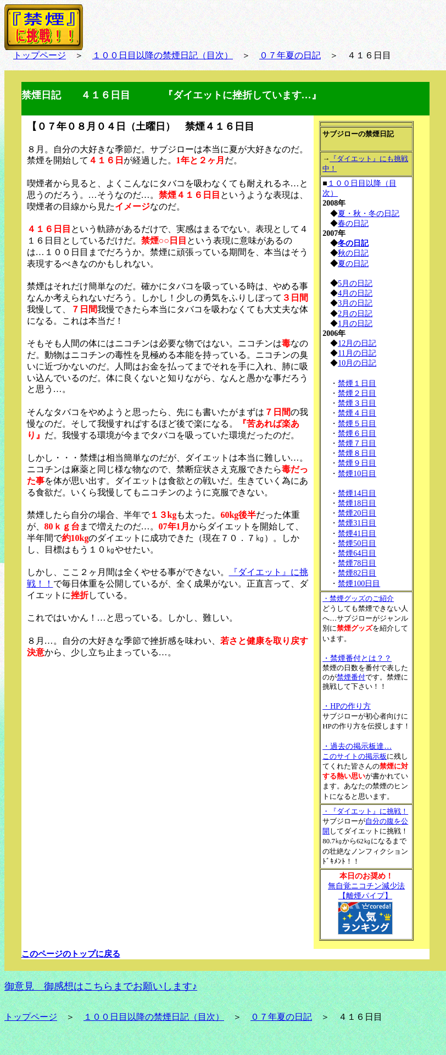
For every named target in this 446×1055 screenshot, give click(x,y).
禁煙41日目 (357, 533)
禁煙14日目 (357, 493)
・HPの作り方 (346, 706)
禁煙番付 (351, 677)
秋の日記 (353, 253)
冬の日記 (353, 243)
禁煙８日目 (357, 453)
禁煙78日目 (357, 563)
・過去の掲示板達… (357, 746)
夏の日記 (353, 263)
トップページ (39, 55)
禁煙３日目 (357, 403)
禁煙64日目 (357, 553)
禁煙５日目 (357, 423)
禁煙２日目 (357, 393)
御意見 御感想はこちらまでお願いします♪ (100, 986)
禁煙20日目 (357, 513)
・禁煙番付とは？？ (357, 658)
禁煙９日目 (357, 463)
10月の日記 (357, 363)
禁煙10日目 (357, 473)
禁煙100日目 (359, 583)
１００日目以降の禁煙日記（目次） (162, 55)
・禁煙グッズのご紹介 (358, 598)
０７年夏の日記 (290, 55)
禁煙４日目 (357, 413)
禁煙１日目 (357, 383)
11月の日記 (357, 353)
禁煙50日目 (357, 543)
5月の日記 (355, 283)
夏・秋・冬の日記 (368, 213)
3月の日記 (355, 303)
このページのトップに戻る (70, 953)
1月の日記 (355, 323)
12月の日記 (357, 343)
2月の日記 (355, 314)
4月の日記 (355, 293)
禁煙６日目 (357, 433)
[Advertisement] (109, 738)
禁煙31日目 (357, 523)
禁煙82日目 (357, 573)
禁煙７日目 (357, 443)
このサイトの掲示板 (354, 756)
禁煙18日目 (357, 503)
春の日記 (353, 223)
